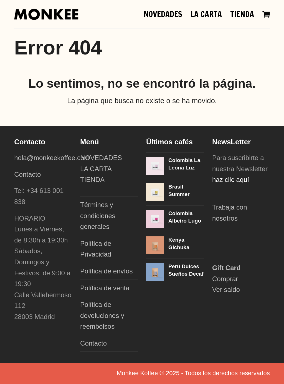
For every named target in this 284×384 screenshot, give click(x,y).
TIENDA (92, 179)
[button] (267, 14)
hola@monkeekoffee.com (53, 157)
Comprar (225, 279)
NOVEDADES (101, 157)
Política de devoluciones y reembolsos (102, 315)
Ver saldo (226, 289)
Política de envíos (106, 271)
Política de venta (104, 288)
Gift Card (226, 267)
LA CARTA (96, 169)
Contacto (27, 174)
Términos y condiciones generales (97, 215)
